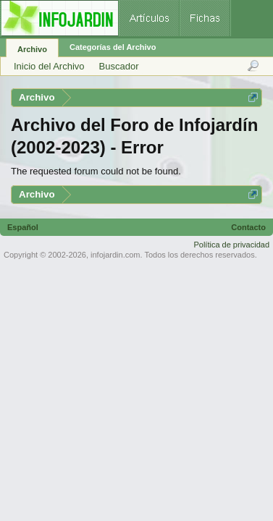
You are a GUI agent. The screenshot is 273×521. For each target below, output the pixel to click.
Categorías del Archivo (113, 47)
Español (22, 227)
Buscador (119, 66)
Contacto (248, 227)
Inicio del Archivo (49, 66)
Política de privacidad (231, 244)
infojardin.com (115, 254)
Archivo (32, 49)
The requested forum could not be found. (96, 171)
